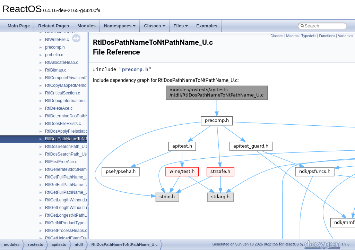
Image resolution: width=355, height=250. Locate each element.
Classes (154, 25)
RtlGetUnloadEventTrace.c (69, 238)
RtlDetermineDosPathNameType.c (77, 116)
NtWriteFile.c (57, 39)
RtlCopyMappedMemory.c (69, 85)
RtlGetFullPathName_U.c (68, 177)
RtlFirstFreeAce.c (61, 161)
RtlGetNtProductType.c (66, 222)
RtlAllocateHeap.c (61, 62)
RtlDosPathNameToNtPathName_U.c (79, 138)
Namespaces (120, 25)
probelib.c (54, 54)
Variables (345, 36)
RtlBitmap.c (55, 70)
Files (181, 25)
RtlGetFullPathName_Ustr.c (70, 184)
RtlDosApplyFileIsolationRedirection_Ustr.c (84, 131)
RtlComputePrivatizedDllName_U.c (77, 77)
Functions (327, 36)
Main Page (19, 25)
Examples (206, 25)
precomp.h (55, 47)
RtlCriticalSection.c (62, 93)
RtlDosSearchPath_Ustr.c (68, 154)
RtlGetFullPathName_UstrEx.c (73, 192)
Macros (292, 36)
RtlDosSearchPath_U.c (66, 146)
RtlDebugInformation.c (65, 100)
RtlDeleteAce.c (58, 108)
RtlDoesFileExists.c (63, 123)
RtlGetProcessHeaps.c (66, 230)
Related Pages (53, 25)
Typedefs (309, 36)
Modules (86, 25)
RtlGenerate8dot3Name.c (68, 169)
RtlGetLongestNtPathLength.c (72, 215)
